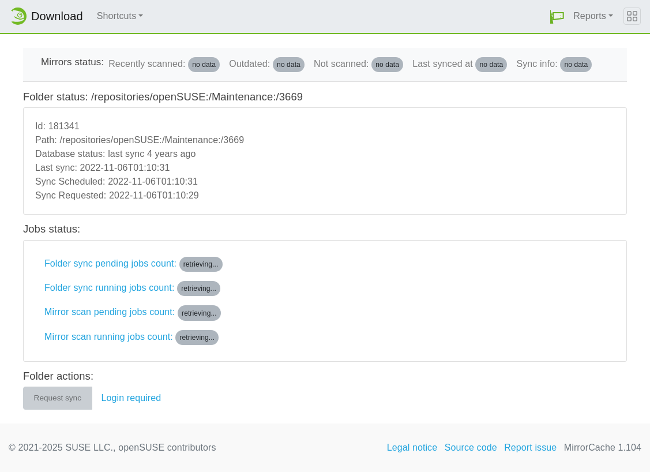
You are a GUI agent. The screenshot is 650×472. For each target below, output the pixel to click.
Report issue (530, 447)
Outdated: (267, 64)
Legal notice (412, 447)
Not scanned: (358, 64)
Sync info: (554, 64)
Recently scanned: (164, 64)
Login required (131, 398)
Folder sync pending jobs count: (133, 264)
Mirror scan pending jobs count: (132, 312)
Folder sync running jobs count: (132, 288)
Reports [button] (589, 16)
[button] (557, 16)
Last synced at (459, 64)
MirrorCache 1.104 (602, 447)
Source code (471, 447)
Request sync (57, 398)
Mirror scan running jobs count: (131, 337)
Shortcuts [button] (117, 16)
